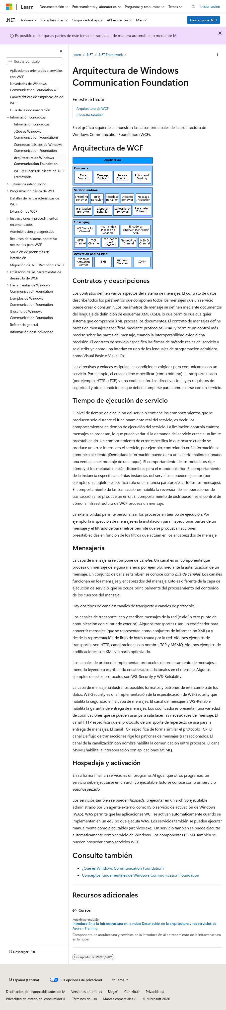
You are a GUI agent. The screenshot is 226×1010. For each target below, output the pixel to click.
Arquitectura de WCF (92, 108)
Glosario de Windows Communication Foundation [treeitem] (31, 314)
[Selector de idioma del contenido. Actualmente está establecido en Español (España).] (24, 980)
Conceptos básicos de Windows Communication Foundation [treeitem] (38, 147)
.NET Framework (110, 54)
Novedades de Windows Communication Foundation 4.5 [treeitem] (34, 86)
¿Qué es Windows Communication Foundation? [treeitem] (36, 134)
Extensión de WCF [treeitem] (23, 211)
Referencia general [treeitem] (24, 324)
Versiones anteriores (86, 991)
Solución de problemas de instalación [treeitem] (30, 254)
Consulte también (89, 115)
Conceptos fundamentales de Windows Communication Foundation (140, 875)
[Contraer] (61, 50)
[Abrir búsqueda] (193, 6)
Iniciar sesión (210, 6)
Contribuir (132, 991)
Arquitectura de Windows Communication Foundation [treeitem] (36, 160)
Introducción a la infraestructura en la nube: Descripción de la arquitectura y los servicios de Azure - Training (144, 925)
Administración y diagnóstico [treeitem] (32, 231)
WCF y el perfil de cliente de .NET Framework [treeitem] (39, 173)
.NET (89, 54)
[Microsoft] (9, 6)
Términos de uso (84, 998)
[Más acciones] (217, 55)
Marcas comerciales (118, 998)
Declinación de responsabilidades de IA (35, 991)
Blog (111, 991)
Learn (77, 54)
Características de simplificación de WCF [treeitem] (36, 99)
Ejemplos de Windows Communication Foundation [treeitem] (31, 301)
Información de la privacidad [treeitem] (31, 331)
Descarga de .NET (203, 20)
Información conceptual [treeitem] (32, 124)
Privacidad (153, 991)
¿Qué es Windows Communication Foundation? (123, 868)
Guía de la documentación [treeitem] (30, 110)
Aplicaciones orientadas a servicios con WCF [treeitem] (36, 73)
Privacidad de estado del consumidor (34, 998)
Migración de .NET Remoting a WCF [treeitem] (37, 265)
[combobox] (34, 61)
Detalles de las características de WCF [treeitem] (34, 201)
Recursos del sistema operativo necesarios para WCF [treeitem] (33, 241)
